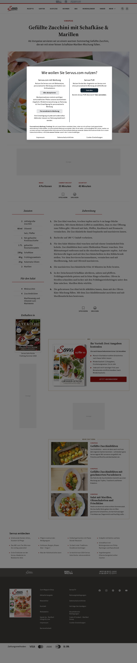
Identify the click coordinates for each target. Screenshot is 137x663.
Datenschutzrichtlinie (65, 137)
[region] (69, 103)
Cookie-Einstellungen (94, 137)
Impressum (40, 137)
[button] (89, 90)
